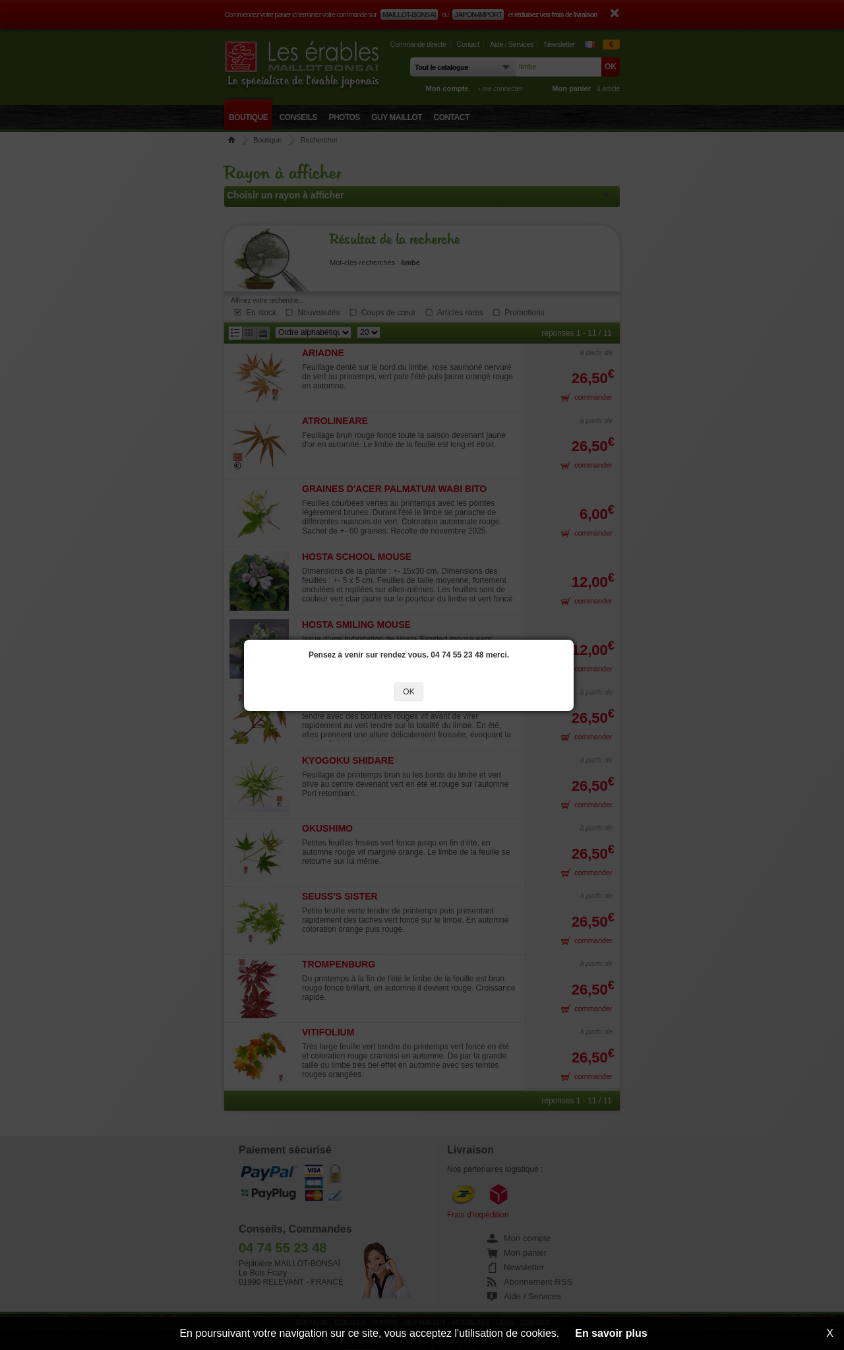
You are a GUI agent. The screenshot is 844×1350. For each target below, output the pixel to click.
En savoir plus (611, 1333)
